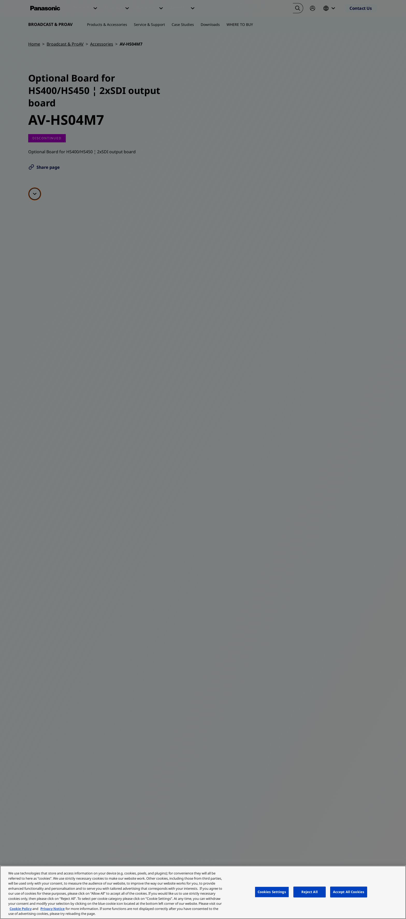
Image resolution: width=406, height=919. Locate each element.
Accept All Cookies (348, 891)
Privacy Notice (52, 908)
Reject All (309, 891)
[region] (203, 892)
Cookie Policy (21, 908)
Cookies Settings (272, 891)
